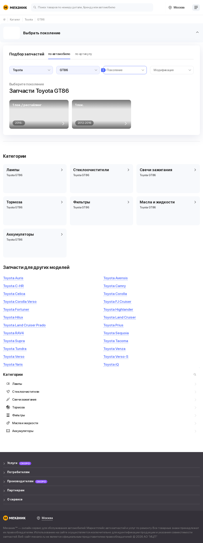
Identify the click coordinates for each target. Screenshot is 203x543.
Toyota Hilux (13, 317)
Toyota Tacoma (115, 341)
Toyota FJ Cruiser (117, 302)
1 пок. (79, 105)
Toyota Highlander (118, 309)
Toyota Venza (114, 349)
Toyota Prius (113, 325)
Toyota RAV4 (13, 333)
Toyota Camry (114, 286)
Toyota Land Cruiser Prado (24, 325)
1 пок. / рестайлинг (27, 105)
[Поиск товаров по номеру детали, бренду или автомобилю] (92, 7)
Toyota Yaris (13, 364)
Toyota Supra (14, 341)
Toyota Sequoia (116, 333)
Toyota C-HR (13, 286)
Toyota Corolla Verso (20, 302)
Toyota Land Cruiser (119, 317)
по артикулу (83, 54)
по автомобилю (59, 54)
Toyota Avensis (115, 278)
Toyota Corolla (115, 294)
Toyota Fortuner (16, 309)
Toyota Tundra (14, 349)
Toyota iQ (111, 364)
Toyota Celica (14, 294)
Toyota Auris (13, 278)
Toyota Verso (13, 356)
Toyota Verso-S (115, 356)
